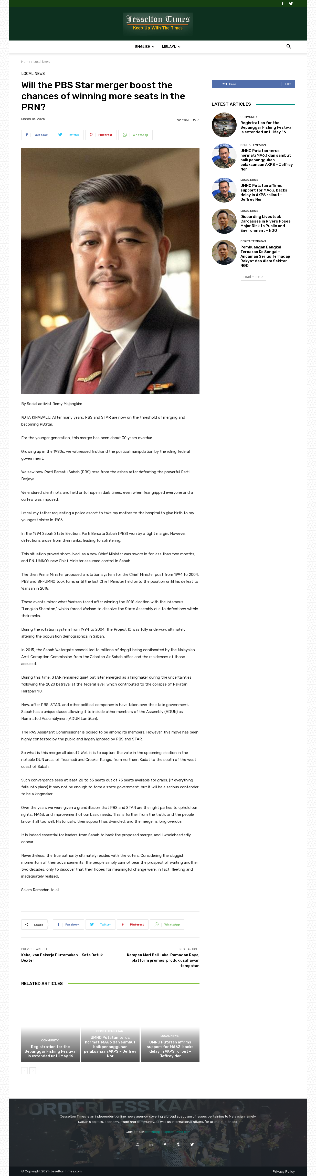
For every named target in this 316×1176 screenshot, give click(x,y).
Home (25, 61)
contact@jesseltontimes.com (168, 1132)
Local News (42, 61)
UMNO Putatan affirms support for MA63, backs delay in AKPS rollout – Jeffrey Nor (170, 1049)
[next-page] (32, 1070)
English (144, 46)
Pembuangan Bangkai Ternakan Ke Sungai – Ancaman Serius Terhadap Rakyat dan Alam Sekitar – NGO (265, 256)
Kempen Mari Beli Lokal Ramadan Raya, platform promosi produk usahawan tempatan (163, 960)
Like (288, 84)
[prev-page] (24, 1070)
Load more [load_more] (253, 277)
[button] (288, 47)
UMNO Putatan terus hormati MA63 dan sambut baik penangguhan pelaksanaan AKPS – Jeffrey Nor (110, 1046)
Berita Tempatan (109, 1031)
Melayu (171, 46)
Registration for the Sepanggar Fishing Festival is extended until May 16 (51, 1051)
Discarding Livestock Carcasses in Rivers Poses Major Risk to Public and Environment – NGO (265, 223)
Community (50, 1040)
